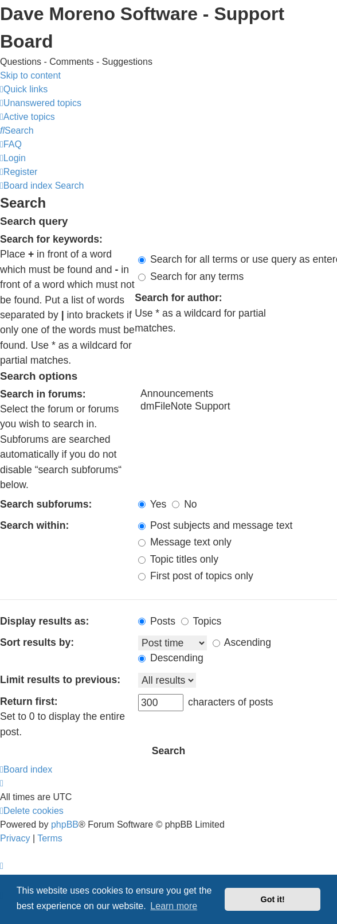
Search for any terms (191, 276)
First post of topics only (195, 576)
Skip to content (30, 75)
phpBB (65, 824)
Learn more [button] (173, 906)
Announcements (237, 394)
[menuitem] (40, 103)
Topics (201, 621)
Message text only (185, 542)
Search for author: (178, 297)
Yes (152, 504)
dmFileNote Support (237, 406)
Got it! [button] (273, 899)
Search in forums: (43, 394)
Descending (170, 658)
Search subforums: (46, 504)
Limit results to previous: (60, 679)
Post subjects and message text (215, 525)
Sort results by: (37, 642)
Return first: (29, 701)
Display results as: (44, 621)
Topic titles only (178, 559)
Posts (156, 621)
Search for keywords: (51, 239)
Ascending (242, 642)
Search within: (34, 525)
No (184, 504)
